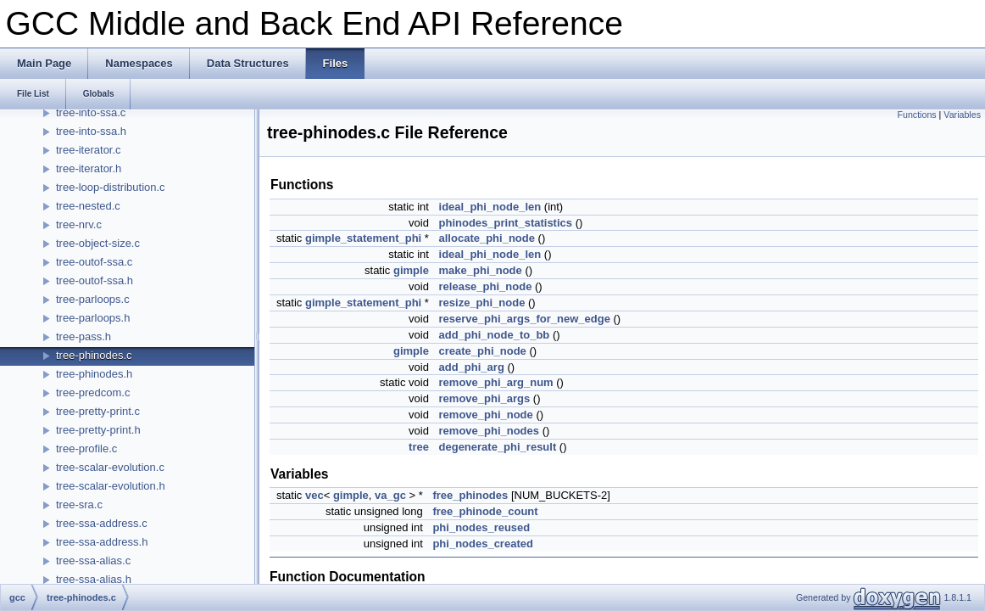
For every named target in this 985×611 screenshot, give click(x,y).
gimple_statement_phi (363, 238)
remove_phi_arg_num (496, 382)
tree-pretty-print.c (98, 411)
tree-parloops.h (93, 317)
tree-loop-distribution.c (110, 187)
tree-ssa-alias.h (93, 579)
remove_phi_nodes (489, 430)
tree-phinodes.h (94, 373)
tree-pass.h (83, 336)
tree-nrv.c (79, 224)
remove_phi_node (486, 414)
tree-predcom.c (93, 392)
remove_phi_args (485, 398)
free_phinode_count (484, 511)
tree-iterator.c (88, 149)
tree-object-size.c (98, 243)
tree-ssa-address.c (101, 523)
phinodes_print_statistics (505, 222)
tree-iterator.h (88, 168)
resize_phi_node (482, 302)
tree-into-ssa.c (90, 112)
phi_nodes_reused (481, 527)
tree (419, 446)
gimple (411, 270)
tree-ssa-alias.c (93, 560)
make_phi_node (480, 270)
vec (314, 495)
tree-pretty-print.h (98, 429)
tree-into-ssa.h (91, 131)
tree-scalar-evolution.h (110, 485)
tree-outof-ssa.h (94, 280)
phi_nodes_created (482, 543)
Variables (962, 114)
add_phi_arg (471, 367)
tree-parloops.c (93, 299)
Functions (916, 114)
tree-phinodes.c (94, 355)
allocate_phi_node (487, 238)
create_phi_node (482, 351)
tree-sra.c (79, 504)
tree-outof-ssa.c (94, 261)
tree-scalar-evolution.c (110, 467)
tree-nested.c (88, 205)
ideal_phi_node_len (490, 206)
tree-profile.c (86, 448)
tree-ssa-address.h (101, 541)
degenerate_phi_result (498, 446)
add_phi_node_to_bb (494, 334)
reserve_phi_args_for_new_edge (524, 318)
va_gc (390, 495)
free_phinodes (470, 495)
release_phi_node (485, 286)
